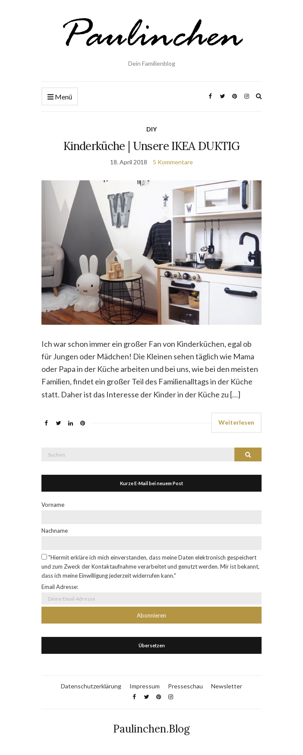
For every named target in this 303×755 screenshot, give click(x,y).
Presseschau (185, 686)
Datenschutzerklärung (91, 686)
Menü (59, 97)
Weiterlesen (236, 422)
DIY (151, 129)
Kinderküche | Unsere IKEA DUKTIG (151, 146)
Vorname (52, 504)
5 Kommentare (173, 162)
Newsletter (226, 686)
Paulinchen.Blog (151, 729)
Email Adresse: (59, 586)
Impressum (144, 686)
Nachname (54, 530)
